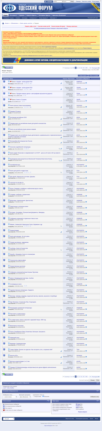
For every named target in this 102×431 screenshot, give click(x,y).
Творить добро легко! (30, 26)
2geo (9, 142)
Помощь (78, 1)
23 (72, 99)
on (8, 154)
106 (72, 224)
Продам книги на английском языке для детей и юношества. (28, 123)
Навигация (52, 17)
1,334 (71, 81)
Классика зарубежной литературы (20, 147)
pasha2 (10, 368)
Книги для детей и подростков (19, 170)
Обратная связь (70, 418)
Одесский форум (48, 425)
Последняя (96, 68)
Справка (18, 17)
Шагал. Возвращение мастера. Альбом (22, 278)
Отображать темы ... (8, 395)
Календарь (24, 17)
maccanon (10, 107)
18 (30, 107)
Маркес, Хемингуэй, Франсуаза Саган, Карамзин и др (26, 224)
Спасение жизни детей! (44, 26)
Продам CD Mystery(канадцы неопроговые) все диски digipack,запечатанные (33, 367)
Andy (8, 388)
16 (72, 212)
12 (72, 164)
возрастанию (37, 396)
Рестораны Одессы (44, 15)
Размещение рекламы (82, 418)
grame (9, 118)
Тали (9, 351)
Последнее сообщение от (83, 78)
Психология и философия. (18, 260)
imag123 (10, 160)
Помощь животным (72, 26)
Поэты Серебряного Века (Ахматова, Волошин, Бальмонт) (27, 331)
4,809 (71, 87)
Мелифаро (11, 83)
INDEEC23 (10, 89)
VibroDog (10, 95)
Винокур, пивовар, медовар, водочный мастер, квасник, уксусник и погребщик (33, 296)
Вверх (97, 380)
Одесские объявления (59, 15)
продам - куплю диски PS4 (24, 81)
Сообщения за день (9, 17)
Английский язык (15, 164)
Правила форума (82, 412)
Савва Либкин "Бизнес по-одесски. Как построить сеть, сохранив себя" (31, 349)
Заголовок (6, 78)
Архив (91, 418)
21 (72, 129)
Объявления (14, 23)
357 (72, 105)
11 (81, 68)
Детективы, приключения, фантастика (21, 200)
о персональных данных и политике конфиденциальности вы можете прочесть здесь (30, 55)
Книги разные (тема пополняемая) (20, 105)
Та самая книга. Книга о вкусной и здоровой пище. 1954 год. (28, 319)
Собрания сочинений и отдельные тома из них (24, 218)
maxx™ (4, 388)
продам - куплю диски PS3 (24, 87)
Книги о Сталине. (21, 99)
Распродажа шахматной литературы (21, 308)
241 (31, 89)
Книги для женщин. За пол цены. (20, 236)
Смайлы (78, 405)
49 (72, 146)
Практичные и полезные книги (19, 206)
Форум (5, 15)
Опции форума (43, 17)
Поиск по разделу (94, 75)
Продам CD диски (15, 111)
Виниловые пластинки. (17, 325)
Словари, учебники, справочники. (20, 194)
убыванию (45, 396)
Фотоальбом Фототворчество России (21, 141)
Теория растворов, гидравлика (19, 242)
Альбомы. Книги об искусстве (19, 248)
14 (72, 206)
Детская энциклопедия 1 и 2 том (19, 361)
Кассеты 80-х (14, 355)
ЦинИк (10, 101)
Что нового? (13, 15)
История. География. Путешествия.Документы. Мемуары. (27, 212)
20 (72, 93)
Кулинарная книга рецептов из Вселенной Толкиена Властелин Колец (31, 159)
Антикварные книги (16, 284)
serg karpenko (12, 166)
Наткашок (10, 357)
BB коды (78, 404)
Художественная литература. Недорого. (22, 290)
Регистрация (95, 1)
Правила (21, 15)
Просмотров (71, 78)
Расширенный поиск (93, 17)
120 (72, 170)
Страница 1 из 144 (69, 68)
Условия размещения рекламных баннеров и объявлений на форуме (51, 28)
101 (86, 68)
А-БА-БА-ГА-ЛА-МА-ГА (17, 182)
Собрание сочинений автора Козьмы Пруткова (24, 272)
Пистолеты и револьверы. (18, 314)
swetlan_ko (11, 149)
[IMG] (77, 407)
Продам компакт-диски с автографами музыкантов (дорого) (34, 93)
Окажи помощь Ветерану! (58, 26)
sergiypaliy (11, 172)
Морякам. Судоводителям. (18, 343)
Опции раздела (83, 75)
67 (30, 83)
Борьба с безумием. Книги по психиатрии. (22, 254)
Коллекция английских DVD (18, 117)
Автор (11, 78)
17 (72, 117)
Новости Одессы (31, 15)
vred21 (10, 112)
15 (72, 200)
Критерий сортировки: (24, 395)
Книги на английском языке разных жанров (23, 129)
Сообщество (33, 17)
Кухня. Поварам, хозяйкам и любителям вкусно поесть (26, 188)
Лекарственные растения (17, 266)
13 (72, 260)
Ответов (65, 78)
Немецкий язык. (15, 337)
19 (72, 176)
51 (83, 68)
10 (72, 218)
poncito (10, 362)
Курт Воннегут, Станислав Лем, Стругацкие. (23, 302)
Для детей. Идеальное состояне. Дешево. (22, 176)
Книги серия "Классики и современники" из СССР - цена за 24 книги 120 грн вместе (35, 153)
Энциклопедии (14, 230)
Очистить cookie (86, 1)
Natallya (12, 388)
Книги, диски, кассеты (26, 23)
